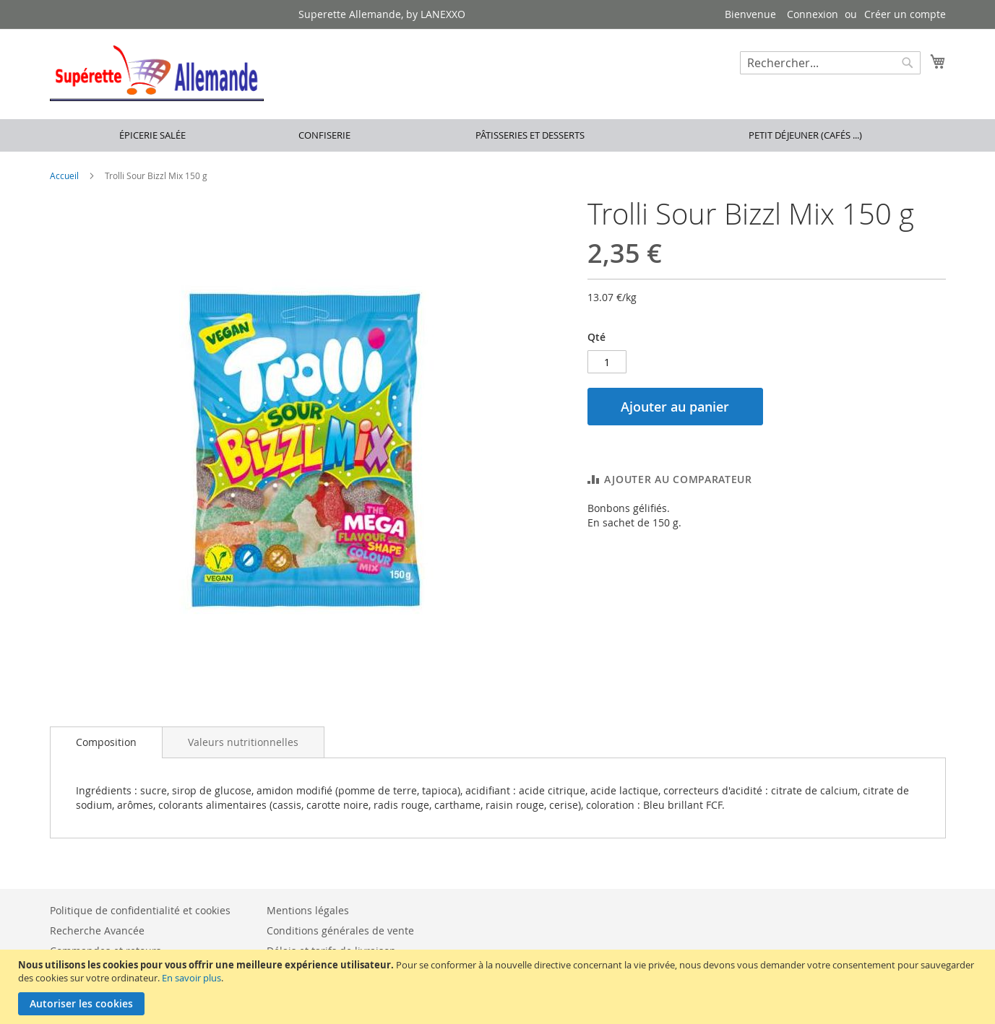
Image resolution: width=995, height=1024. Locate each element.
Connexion (812, 14)
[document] (499, 986)
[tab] (106, 742)
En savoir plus (191, 977)
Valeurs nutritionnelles (243, 742)
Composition (106, 742)
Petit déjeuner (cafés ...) (805, 135)
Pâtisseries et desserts (530, 135)
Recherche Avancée (97, 930)
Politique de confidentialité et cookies (140, 910)
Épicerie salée (152, 135)
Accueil (64, 175)
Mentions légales (308, 910)
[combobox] (830, 62)
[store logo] (157, 73)
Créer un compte (905, 14)
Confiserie (324, 135)
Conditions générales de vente (340, 930)
